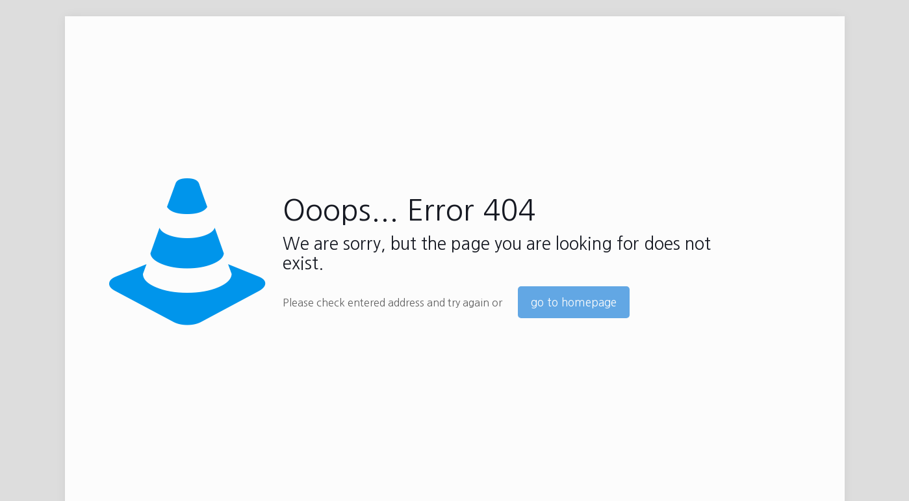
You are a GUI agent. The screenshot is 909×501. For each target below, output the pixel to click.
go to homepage (574, 302)
